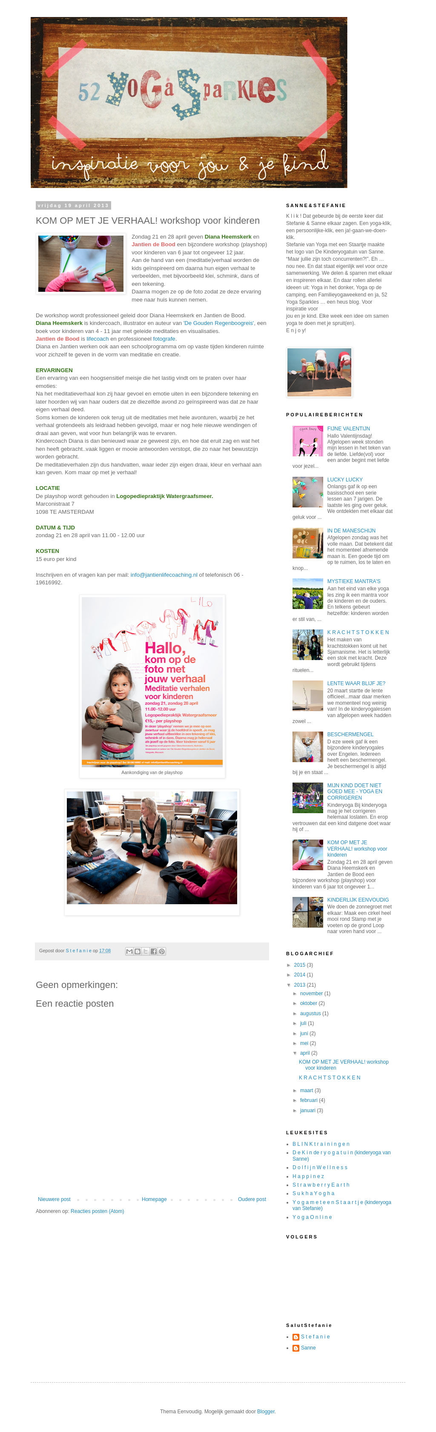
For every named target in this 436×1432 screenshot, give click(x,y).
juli (304, 1023)
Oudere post (252, 1199)
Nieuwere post (54, 1199)
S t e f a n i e (315, 1337)
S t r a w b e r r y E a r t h (321, 1185)
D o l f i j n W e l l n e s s (320, 1167)
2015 (300, 965)
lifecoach (97, 339)
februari (309, 1100)
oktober (309, 1003)
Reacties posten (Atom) (97, 1211)
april (305, 1053)
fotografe (164, 339)
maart (307, 1090)
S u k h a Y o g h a (313, 1193)
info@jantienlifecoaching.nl (164, 575)
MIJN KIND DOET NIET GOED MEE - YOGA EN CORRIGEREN (354, 792)
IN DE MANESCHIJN (351, 531)
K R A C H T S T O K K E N (358, 632)
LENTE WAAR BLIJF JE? (356, 683)
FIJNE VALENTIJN (348, 429)
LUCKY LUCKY (345, 480)
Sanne (308, 1348)
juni (305, 1033)
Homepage (154, 1199)
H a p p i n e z (308, 1176)
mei (305, 1043)
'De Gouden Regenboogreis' (219, 323)
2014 (300, 975)
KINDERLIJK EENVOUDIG (358, 900)
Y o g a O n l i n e (312, 1217)
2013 (300, 985)
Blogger (266, 1412)
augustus (311, 1013)
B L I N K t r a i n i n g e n (321, 1144)
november (312, 993)
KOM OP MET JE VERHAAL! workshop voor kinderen (357, 849)
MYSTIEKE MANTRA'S (354, 581)
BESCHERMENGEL (350, 734)
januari (308, 1110)
